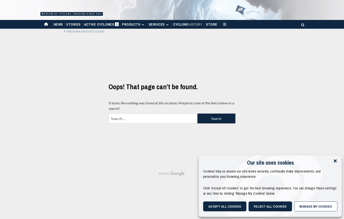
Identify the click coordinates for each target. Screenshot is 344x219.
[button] (335, 161)
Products (133, 24)
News (58, 24)
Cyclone (188, 24)
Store (211, 24)
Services (159, 24)
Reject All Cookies (270, 206)
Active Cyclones (101, 25)
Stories (73, 24)
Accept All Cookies (224, 206)
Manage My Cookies (315, 206)
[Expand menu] (142, 25)
